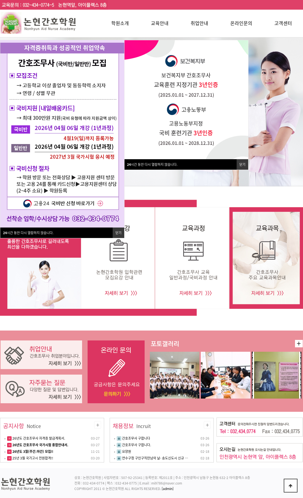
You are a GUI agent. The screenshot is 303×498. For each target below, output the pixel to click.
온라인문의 (241, 23)
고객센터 (283, 23)
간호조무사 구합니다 (136, 438)
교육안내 (160, 23)
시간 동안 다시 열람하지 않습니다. (152, 164)
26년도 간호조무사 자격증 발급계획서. (38, 438)
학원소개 (120, 23)
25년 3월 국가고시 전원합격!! (32, 458)
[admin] (168, 488)
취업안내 (199, 23)
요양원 (126, 451)
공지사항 (22, 426)
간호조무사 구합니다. (136, 444)
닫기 (242, 164)
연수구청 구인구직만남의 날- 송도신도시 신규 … (155, 458)
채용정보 (132, 426)
